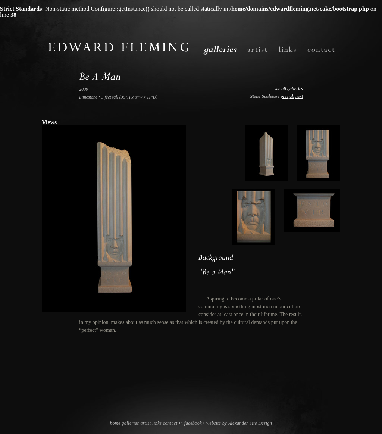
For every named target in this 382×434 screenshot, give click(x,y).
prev (284, 96)
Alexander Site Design (250, 423)
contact (170, 423)
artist (145, 423)
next (299, 96)
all (291, 96)
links (157, 423)
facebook (193, 423)
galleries (130, 423)
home (115, 423)
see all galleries (289, 88)
